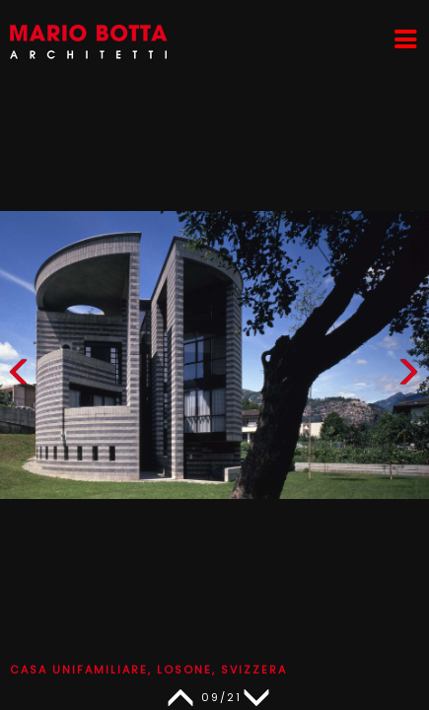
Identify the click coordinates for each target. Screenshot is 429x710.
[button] (408, 376)
